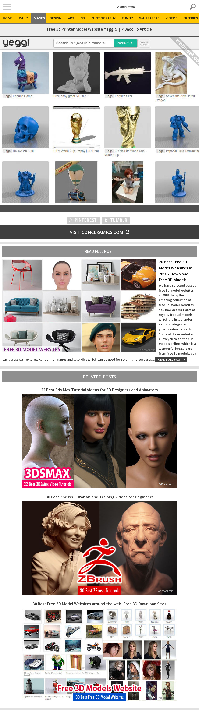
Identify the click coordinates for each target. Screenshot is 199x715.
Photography (103, 18)
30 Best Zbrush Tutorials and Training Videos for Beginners (99, 497)
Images (39, 18)
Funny (127, 18)
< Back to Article (136, 29)
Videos (171, 18)
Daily (23, 18)
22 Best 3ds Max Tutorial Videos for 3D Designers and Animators (99, 389)
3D (83, 18)
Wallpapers (149, 18)
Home (8, 18)
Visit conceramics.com (99, 232)
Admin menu (126, 6)
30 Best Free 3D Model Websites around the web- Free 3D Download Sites (99, 603)
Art (71, 18)
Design (56, 18)
